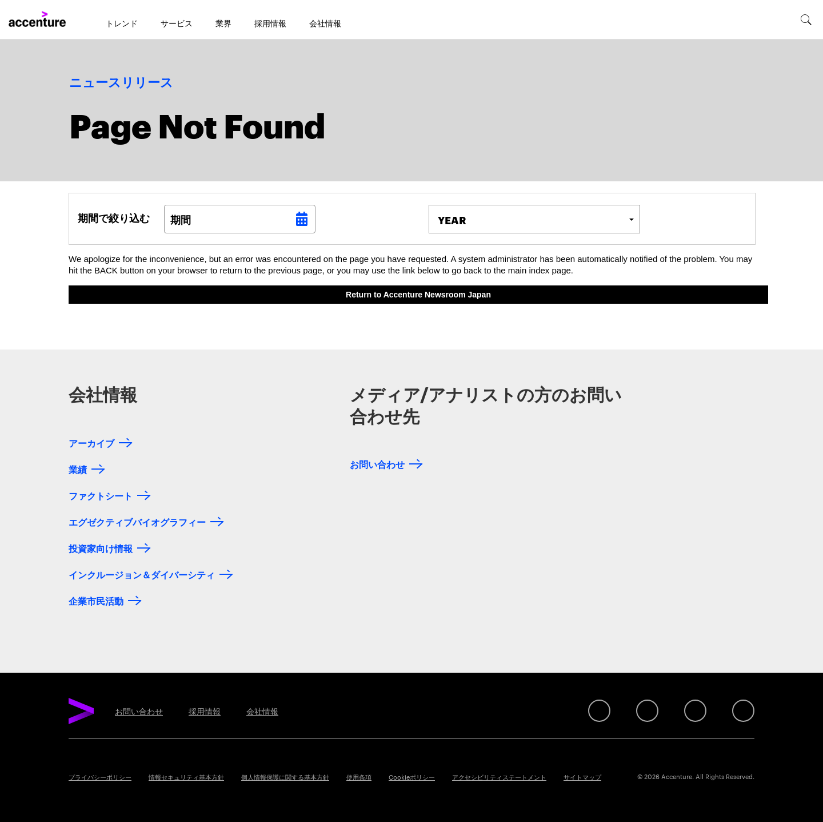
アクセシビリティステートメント (499, 776)
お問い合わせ (377, 463)
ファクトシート (101, 495)
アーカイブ (91, 442)
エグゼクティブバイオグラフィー (137, 521)
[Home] (37, 19)
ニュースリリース (121, 83)
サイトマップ (582, 776)
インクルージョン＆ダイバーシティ (142, 574)
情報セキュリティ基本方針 (186, 776)
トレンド (122, 23)
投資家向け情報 (101, 547)
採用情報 (270, 23)
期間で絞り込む (114, 217)
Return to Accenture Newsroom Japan (418, 294)
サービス (177, 23)
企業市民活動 (96, 600)
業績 (78, 468)
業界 (223, 23)
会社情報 (325, 23)
